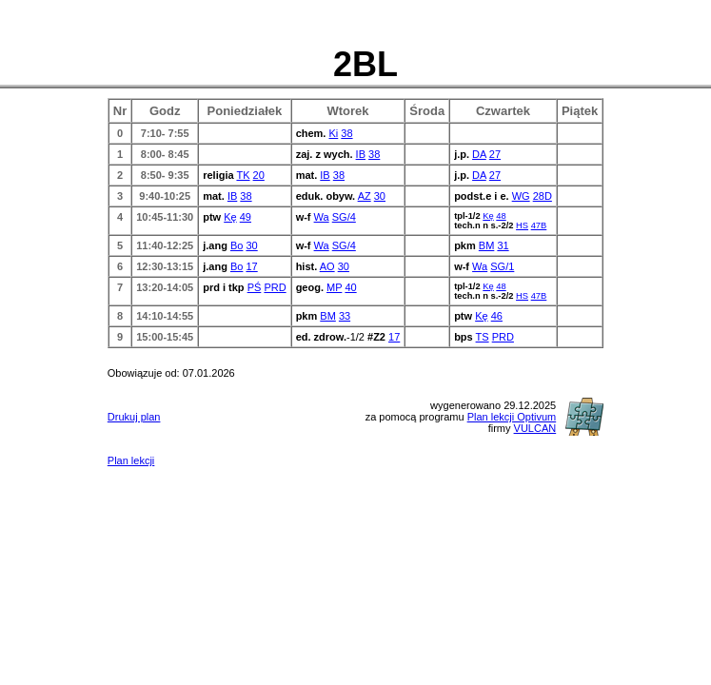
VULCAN (535, 428)
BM (487, 245)
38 (346, 133)
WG (521, 196)
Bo (236, 245)
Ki (333, 133)
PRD (275, 287)
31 (502, 245)
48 (500, 216)
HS (522, 225)
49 (245, 217)
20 (259, 175)
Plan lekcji (131, 460)
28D (542, 196)
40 (350, 287)
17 (251, 266)
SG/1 (502, 266)
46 (497, 316)
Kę (230, 217)
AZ (364, 196)
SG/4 (344, 217)
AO (327, 266)
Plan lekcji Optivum (512, 416)
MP (334, 287)
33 (344, 316)
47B (539, 225)
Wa (321, 217)
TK (242, 175)
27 (495, 154)
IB (360, 154)
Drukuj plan (134, 416)
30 (379, 196)
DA (479, 154)
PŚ (254, 287)
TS (482, 336)
